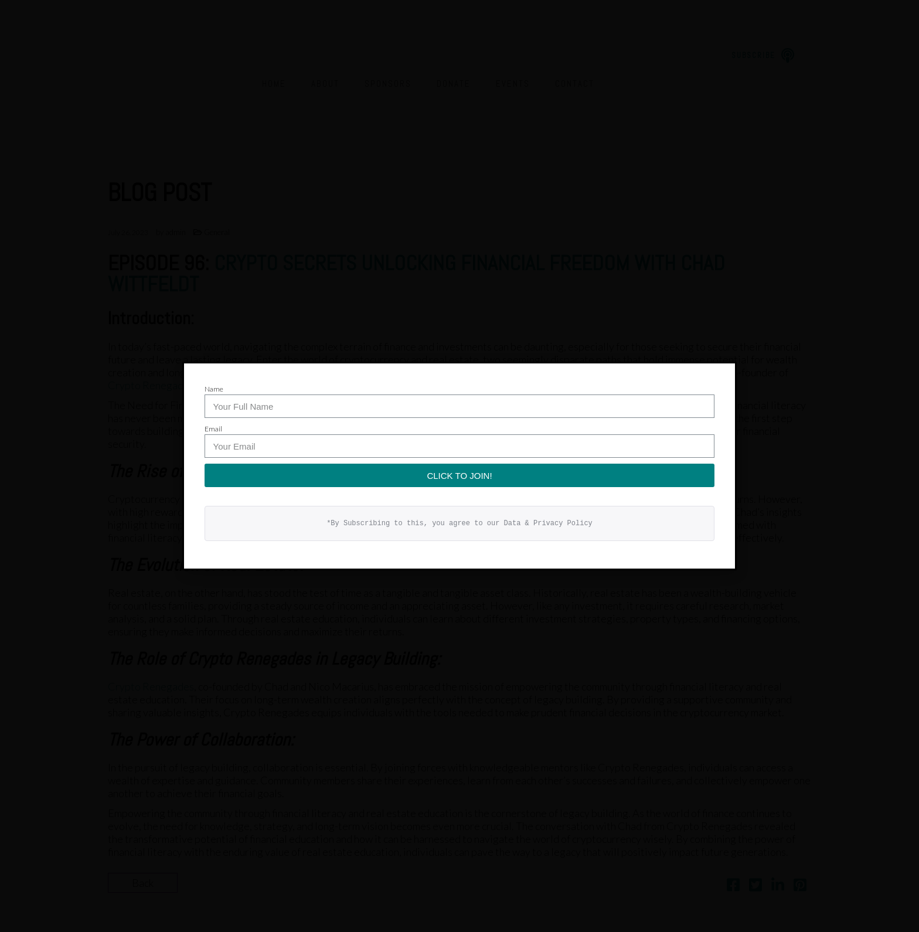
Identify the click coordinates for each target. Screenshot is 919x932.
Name (214, 389)
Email (213, 428)
